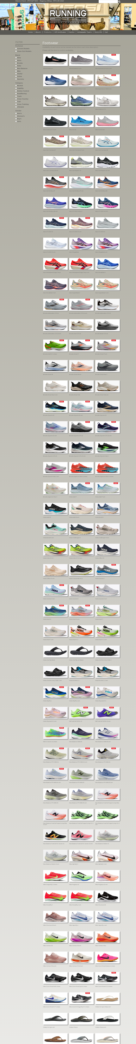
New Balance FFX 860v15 (76, 782)
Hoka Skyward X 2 (100, 701)
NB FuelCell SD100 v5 (75, 721)
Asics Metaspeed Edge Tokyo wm (79, 272)
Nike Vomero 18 (48, 945)
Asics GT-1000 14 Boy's (75, 211)
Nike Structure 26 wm (49, 925)
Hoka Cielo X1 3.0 (48, 558)
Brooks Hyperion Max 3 (50, 497)
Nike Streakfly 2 (48, 905)
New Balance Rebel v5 (102, 843)
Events (72, 32)
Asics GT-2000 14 (100, 231)
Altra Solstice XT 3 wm (49, 129)
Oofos (18, 76)
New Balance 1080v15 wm (103, 741)
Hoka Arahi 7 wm (100, 497)
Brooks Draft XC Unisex (50, 354)
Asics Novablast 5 (100, 272)
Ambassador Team (84, 32)
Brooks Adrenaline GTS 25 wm (52, 333)
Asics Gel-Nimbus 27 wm (76, 191)
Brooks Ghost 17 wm (101, 354)
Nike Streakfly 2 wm (75, 905)
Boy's (18, 119)
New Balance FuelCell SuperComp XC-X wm (107, 823)
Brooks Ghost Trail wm (102, 395)
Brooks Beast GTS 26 (101, 333)
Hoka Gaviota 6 (73, 599)
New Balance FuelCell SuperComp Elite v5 (107, 803)
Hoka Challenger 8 (74, 537)
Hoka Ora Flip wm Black (76, 660)
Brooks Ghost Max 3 (101, 374)
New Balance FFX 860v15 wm (104, 782)
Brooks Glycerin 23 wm (50, 435)
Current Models (22, 48)
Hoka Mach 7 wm (48, 639)
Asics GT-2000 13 (48, 231)
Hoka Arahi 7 (73, 497)
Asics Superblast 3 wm (102, 293)
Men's (18, 113)
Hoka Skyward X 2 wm (49, 721)
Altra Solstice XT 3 (100, 109)
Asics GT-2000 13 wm (75, 231)
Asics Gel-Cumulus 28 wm (50, 170)
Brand (17, 55)
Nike (18, 71)
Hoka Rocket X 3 (74, 680)
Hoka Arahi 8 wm (74, 517)
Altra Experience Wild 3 (50, 109)
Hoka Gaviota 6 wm (101, 599)
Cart (106, 32)
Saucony (19, 79)
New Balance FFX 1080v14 (51, 762)
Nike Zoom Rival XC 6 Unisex (103, 986)
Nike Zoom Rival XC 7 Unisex (51, 1007)
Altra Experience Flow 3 (50, 89)
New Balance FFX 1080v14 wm (78, 762)
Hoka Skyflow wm (74, 701)
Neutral (19, 86)
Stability (19, 88)
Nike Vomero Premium (76, 966)
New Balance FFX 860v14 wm (52, 782)
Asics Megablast (74, 252)
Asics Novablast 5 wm (49, 293)
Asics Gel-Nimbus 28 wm (50, 211)
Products (48, 32)
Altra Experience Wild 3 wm (77, 109)
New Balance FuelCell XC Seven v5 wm (81, 843)
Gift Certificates (60, 32)
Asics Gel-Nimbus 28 (101, 191)
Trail (18, 101)
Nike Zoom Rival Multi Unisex (51, 986)
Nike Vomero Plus (100, 945)
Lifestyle (19, 107)
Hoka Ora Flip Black (49, 660)
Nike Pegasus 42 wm (101, 884)
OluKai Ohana (73, 1027)
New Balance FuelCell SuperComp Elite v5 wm (55, 823)
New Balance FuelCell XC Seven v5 (53, 843)
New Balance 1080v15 (75, 741)
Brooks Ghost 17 (74, 354)
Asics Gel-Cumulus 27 (49, 150)
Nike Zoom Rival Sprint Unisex (78, 986)
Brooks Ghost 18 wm (75, 374)
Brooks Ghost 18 (48, 374)
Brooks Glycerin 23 (100, 415)
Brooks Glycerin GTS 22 (76, 435)
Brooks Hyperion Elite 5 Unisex (78, 476)
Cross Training (22, 104)
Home (30, 32)
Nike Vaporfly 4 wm (101, 925)
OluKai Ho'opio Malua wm (103, 1007)
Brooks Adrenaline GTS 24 (51, 313)
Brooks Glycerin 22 (48, 415)
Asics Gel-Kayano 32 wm (102, 170)
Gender (18, 111)
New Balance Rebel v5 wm (51, 864)
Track (18, 96)
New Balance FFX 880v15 (50, 803)
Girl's (18, 121)
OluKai (18, 74)
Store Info (98, 32)
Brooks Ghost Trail (74, 395)
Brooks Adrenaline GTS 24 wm (78, 313)
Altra (18, 58)
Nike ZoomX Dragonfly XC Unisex (79, 1007)
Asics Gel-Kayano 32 (75, 170)
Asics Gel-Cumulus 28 (101, 150)
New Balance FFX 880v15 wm (78, 803)
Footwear (19, 46)
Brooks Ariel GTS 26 (75, 333)
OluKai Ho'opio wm (49, 1027)
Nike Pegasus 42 (74, 884)
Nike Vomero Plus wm (49, 966)
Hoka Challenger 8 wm (102, 537)
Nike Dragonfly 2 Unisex (50, 884)
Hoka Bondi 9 (99, 517)
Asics (18, 60)
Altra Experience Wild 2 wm (103, 89)
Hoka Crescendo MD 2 (76, 578)
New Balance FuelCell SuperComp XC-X (81, 823)
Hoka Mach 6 (47, 619)
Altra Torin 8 (72, 129)
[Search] (108, 1)
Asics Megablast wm (101, 252)
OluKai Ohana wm (100, 1027)
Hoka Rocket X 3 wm (101, 680)
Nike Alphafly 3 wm (101, 864)
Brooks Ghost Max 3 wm (50, 395)
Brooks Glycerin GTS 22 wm (103, 435)
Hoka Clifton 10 (99, 558)
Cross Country (21, 99)
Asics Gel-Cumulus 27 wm (76, 150)
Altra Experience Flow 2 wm (103, 68)
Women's (20, 116)
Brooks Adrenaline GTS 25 (103, 313)
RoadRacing (21, 93)
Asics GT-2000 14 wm (49, 252)
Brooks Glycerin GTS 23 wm (77, 456)
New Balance (21, 68)
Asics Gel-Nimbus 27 (49, 191)
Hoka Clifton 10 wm (49, 578)
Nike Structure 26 (100, 905)
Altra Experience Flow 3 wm (77, 89)
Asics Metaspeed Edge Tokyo (52, 272)
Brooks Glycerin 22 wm (76, 415)
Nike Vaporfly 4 (73, 925)
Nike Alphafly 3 (73, 864)
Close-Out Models (23, 51)
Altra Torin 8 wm (100, 129)
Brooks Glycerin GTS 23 (50, 456)
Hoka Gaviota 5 (99, 578)
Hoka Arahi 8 (47, 517)
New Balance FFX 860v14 (102, 762)
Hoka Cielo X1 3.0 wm (75, 558)
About (38, 32)
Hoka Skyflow (47, 701)
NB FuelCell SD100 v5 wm (103, 721)
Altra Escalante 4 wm (75, 68)
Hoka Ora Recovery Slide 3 (103, 660)
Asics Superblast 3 (74, 293)
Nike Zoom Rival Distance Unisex (105, 966)
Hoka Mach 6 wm (74, 619)
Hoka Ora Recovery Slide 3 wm (52, 680)
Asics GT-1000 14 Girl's (101, 211)
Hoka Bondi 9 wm (48, 537)
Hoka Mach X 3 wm (101, 639)
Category (19, 83)
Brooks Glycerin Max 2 (102, 456)
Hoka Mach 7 (99, 619)
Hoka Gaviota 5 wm (49, 599)
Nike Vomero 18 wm (75, 945)
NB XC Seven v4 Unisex (50, 741)
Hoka (18, 66)
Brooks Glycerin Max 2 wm (51, 476)
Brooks (19, 63)
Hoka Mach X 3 (73, 639)
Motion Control (22, 91)
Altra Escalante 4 (48, 68)
